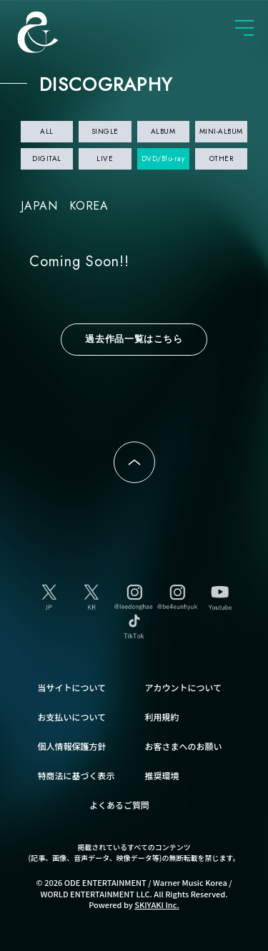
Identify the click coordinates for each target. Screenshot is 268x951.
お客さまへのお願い (183, 746)
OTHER (221, 158)
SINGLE (105, 131)
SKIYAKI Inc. (156, 904)
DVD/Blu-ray (163, 158)
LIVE (104, 158)
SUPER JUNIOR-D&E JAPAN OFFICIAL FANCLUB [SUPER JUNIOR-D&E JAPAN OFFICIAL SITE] (60, 32)
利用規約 (162, 717)
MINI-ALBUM (221, 131)
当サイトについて (72, 687)
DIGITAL (46, 158)
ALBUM (163, 131)
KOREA (89, 205)
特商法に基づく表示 (76, 775)
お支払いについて (72, 717)
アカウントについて (183, 687)
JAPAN (39, 205)
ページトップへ (134, 462)
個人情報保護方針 (72, 746)
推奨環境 (162, 775)
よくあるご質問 (119, 805)
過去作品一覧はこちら (134, 339)
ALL (47, 131)
